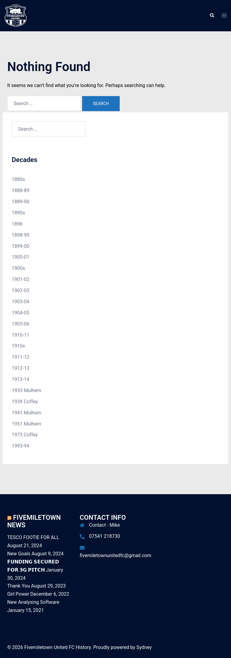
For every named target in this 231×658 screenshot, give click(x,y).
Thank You (18, 586)
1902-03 (20, 290)
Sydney (144, 647)
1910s (18, 346)
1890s (18, 213)
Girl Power (18, 594)
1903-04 (20, 301)
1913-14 (20, 379)
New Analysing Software (33, 602)
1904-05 (20, 313)
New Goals (18, 554)
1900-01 (20, 257)
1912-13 (20, 368)
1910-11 (20, 335)
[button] (211, 15)
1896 (17, 224)
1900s (18, 268)
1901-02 (20, 279)
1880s (18, 179)
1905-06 (20, 324)
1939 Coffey (25, 401)
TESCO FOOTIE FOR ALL (33, 537)
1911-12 (20, 357)
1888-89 (20, 190)
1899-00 (20, 246)
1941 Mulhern (26, 413)
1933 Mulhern (26, 390)
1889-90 (20, 201)
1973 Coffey (25, 435)
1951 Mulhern (26, 424)
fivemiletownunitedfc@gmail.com (115, 555)
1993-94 (20, 446)
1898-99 (20, 235)
